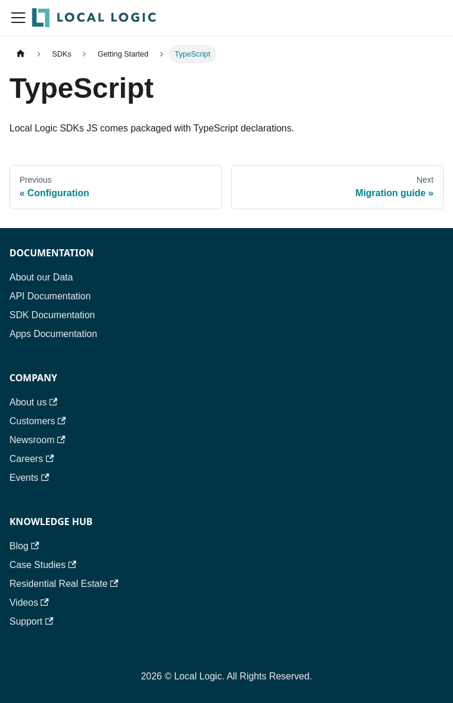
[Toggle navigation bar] (18, 18)
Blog (24, 546)
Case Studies (42, 565)
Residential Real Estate (64, 584)
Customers (37, 421)
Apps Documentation (53, 334)
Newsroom (37, 440)
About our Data (41, 277)
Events (29, 478)
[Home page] (20, 54)
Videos (29, 603)
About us (33, 402)
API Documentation (50, 296)
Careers (31, 459)
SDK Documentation (52, 315)
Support (31, 621)
